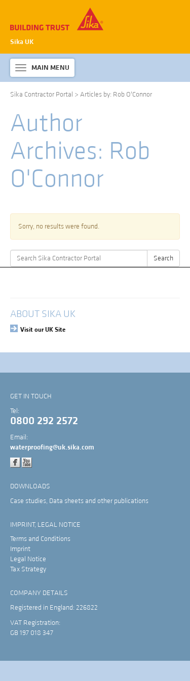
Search (163, 258)
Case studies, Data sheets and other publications (79, 501)
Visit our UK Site (42, 330)
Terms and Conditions (40, 538)
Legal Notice (28, 559)
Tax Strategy (28, 569)
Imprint (20, 549)
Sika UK (22, 42)
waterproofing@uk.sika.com (52, 447)
